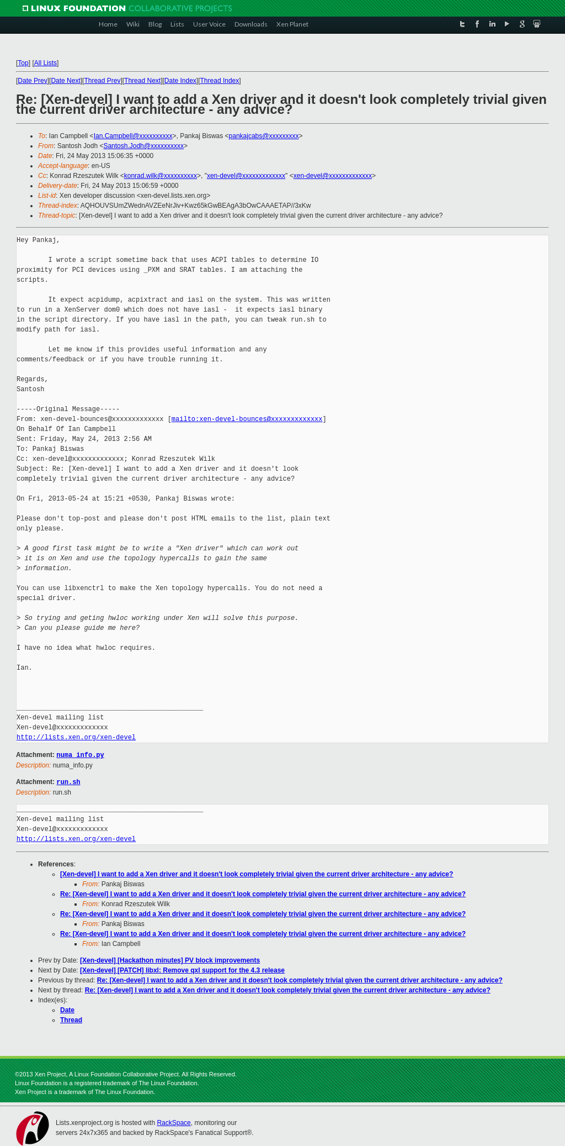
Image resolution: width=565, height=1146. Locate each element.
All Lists (45, 63)
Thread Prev (102, 81)
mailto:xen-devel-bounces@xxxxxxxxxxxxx (247, 419)
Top (23, 63)
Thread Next (142, 81)
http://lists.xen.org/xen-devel (76, 737)
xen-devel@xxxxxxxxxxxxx (246, 176)
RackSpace (173, 1122)
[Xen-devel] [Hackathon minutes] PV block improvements (170, 959)
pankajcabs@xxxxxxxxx (264, 136)
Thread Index (219, 81)
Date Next (65, 81)
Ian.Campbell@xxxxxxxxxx (133, 136)
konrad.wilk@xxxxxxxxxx (160, 176)
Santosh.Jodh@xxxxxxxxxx (143, 146)
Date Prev (32, 81)
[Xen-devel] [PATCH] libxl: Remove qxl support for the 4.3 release (182, 969)
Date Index (180, 81)
